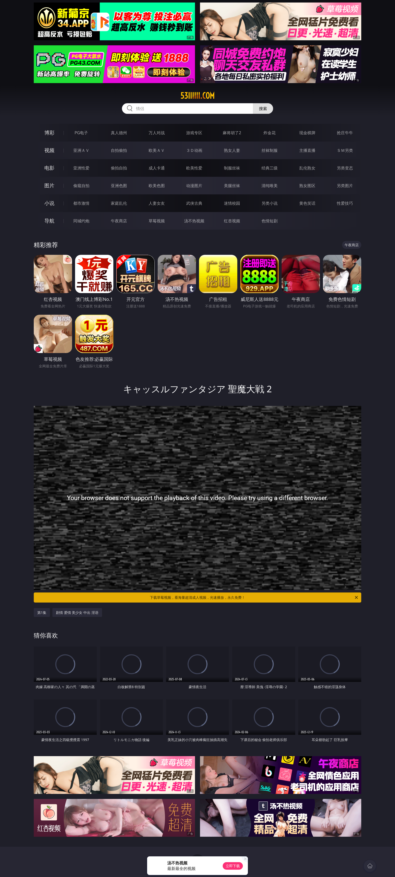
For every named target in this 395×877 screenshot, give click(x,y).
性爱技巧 (345, 203)
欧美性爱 (194, 168)
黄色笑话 (307, 203)
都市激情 (81, 203)
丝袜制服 (269, 150)
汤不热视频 (194, 221)
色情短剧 (269, 221)
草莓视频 (157, 221)
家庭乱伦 (119, 203)
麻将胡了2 (232, 132)
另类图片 (345, 185)
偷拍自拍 (119, 168)
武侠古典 (194, 203)
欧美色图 (157, 185)
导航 (49, 220)
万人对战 (157, 132)
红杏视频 (232, 221)
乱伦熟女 (307, 168)
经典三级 (269, 168)
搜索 (263, 108)
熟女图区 (307, 185)
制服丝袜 (232, 168)
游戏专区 (194, 132)
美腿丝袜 (232, 185)
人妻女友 (157, 203)
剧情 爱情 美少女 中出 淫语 (77, 612)
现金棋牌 (307, 132)
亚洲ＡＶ (81, 150)
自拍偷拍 (119, 150)
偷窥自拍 (81, 185)
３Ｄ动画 (194, 150)
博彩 (49, 132)
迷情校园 (232, 203)
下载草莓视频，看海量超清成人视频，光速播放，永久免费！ (254, 597)
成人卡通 (157, 168)
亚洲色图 (119, 185)
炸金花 (270, 132)
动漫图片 (194, 185)
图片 (49, 185)
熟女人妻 (232, 150)
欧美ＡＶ (157, 150)
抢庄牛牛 (345, 132)
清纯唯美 (269, 185)
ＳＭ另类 (345, 150)
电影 (49, 167)
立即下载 (233, 865)
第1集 (41, 612)
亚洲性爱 (81, 168)
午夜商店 (119, 221)
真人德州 (119, 132)
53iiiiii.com (197, 96)
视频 (49, 150)
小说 (49, 203)
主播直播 (307, 150)
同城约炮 (81, 221)
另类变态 (345, 168)
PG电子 (81, 132)
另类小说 (269, 203)
